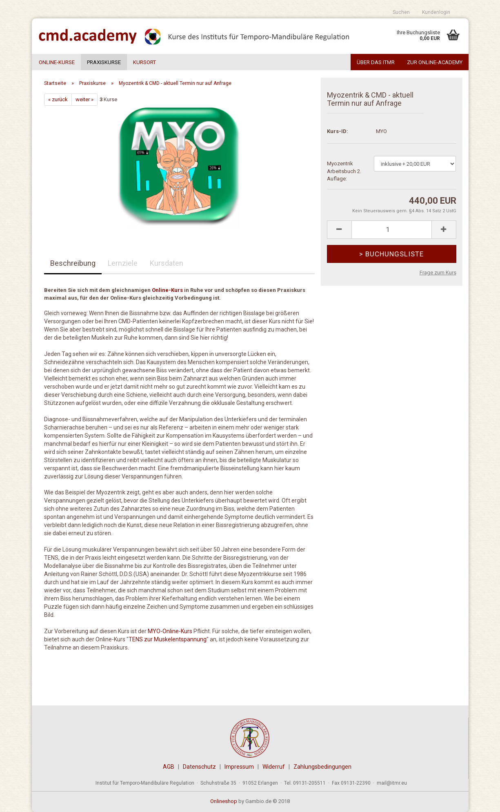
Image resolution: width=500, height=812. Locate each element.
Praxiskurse (104, 62)
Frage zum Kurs (438, 272)
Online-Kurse (57, 62)
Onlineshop (223, 801)
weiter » (84, 99)
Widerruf (273, 766)
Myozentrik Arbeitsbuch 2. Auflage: (344, 171)
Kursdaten (166, 263)
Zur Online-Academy (434, 62)
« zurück (58, 99)
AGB (168, 766)
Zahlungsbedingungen (322, 766)
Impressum (239, 766)
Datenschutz (199, 766)
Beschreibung (73, 263)
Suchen (401, 12)
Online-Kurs (167, 290)
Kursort (144, 62)
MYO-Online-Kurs (170, 631)
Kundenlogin (436, 12)
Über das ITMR (376, 62)
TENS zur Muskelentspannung (168, 639)
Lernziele (123, 263)
